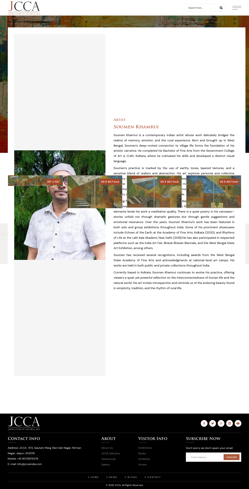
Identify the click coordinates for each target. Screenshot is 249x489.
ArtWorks (144, 459)
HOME (95, 477)
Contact (154, 477)
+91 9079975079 (27, 458)
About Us (107, 448)
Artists (142, 464)
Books (142, 453)
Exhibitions (145, 448)
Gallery (105, 464)
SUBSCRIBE (231, 457)
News (113, 477)
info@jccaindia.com (29, 464)
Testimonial (108, 459)
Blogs (132, 477)
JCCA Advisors (110, 453)
